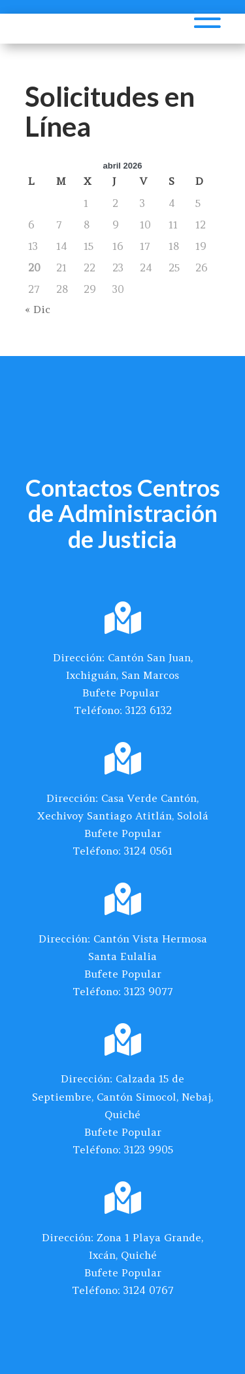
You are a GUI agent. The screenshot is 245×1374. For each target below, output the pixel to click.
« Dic (37, 309)
